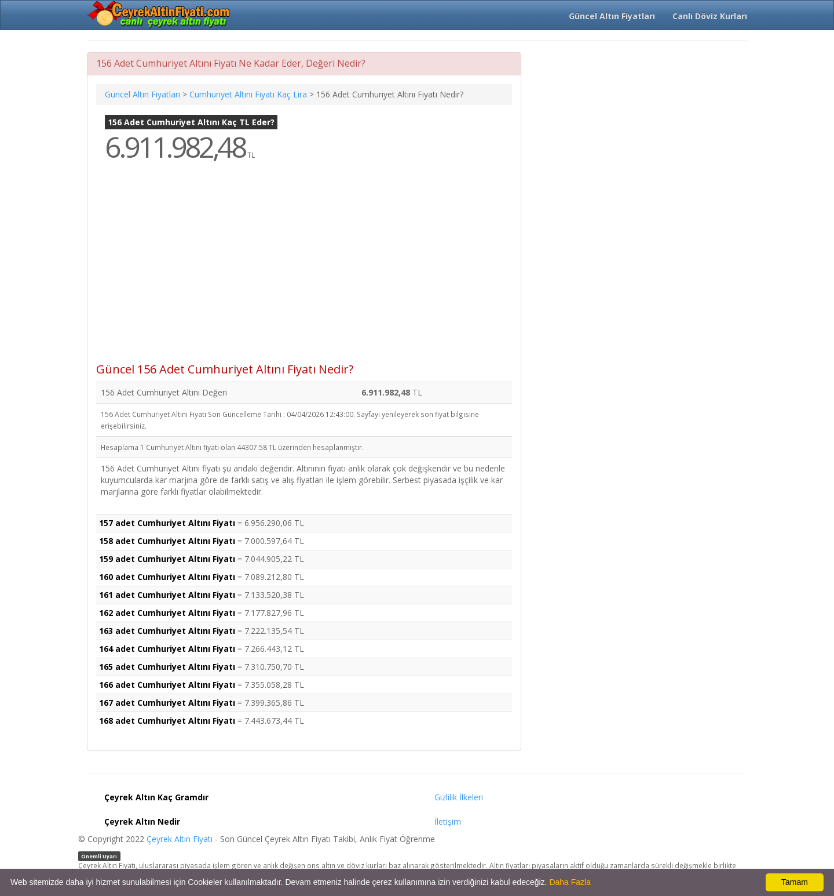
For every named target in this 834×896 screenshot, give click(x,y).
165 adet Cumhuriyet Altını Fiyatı (167, 666)
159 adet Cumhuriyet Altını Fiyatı (167, 558)
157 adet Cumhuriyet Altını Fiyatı (167, 522)
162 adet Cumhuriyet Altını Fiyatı (167, 612)
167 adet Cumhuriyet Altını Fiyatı (167, 702)
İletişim (447, 821)
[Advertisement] (304, 270)
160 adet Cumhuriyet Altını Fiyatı (167, 576)
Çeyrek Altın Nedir (142, 821)
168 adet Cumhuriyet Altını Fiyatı (167, 720)
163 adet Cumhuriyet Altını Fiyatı (167, 630)
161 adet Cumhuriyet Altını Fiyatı (167, 594)
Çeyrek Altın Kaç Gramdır (156, 797)
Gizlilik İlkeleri (458, 797)
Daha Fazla (570, 882)
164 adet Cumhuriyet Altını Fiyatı (167, 648)
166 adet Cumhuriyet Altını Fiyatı (167, 684)
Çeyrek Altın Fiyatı (180, 838)
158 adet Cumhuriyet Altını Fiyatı (167, 540)
